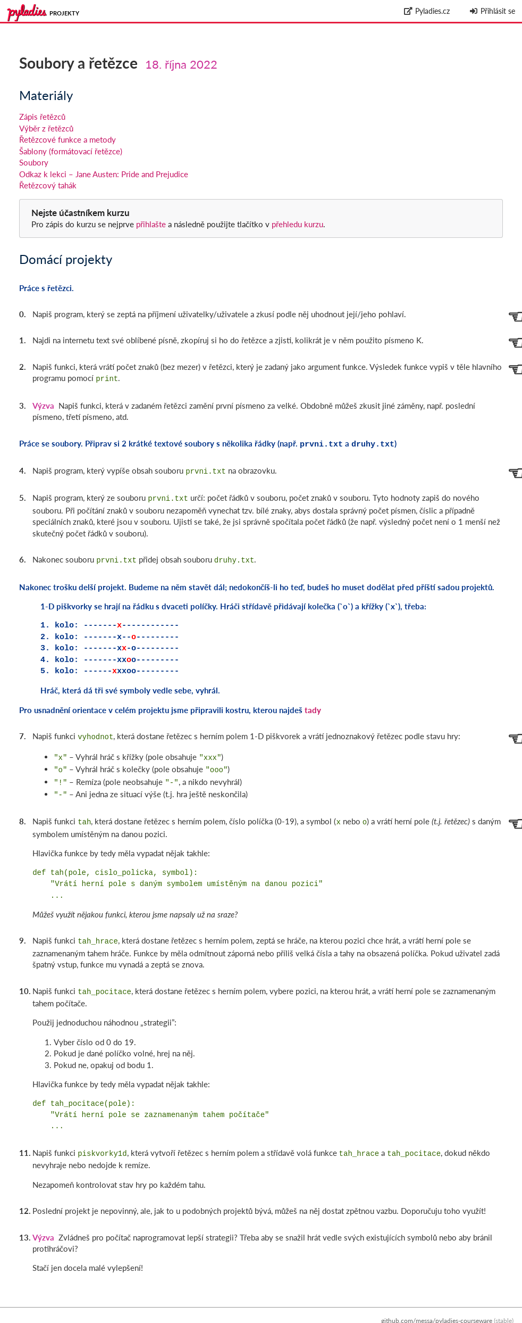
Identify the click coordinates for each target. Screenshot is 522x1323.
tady (313, 704)
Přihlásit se (492, 10)
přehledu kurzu (296, 224)
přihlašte (151, 224)
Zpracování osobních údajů (475, 1317)
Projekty (64, 13)
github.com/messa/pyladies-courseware (436, 1306)
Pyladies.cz (427, 10)
